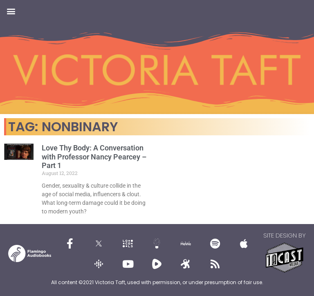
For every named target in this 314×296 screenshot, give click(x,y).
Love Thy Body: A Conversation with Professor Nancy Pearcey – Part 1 (94, 157)
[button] (11, 11)
